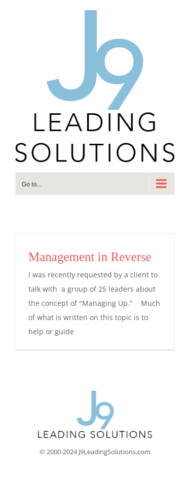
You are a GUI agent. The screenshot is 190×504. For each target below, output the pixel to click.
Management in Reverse (89, 257)
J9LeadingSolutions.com (114, 451)
